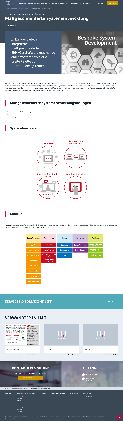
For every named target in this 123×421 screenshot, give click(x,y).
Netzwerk (19, 398)
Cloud (18, 402)
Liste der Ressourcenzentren (29, 355)
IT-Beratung (20, 396)
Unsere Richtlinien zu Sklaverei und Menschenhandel (93, 416)
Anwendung (20, 409)
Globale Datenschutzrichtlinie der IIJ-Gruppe (23, 416)
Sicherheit (19, 400)
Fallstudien (40, 3)
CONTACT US (112, 3)
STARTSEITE (8, 393)
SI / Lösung (20, 407)
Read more (111, 301)
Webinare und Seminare (52, 3)
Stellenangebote (88, 396)
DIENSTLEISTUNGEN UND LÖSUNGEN (20, 8)
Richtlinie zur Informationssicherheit (58, 416)
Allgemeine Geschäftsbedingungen (41, 416)
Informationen (64, 3)
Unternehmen (74, 3)
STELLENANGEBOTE (84, 3)
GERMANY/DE (102, 3)
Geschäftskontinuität (22, 405)
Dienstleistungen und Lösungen (26, 393)
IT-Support (19, 411)
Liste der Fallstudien (71, 355)
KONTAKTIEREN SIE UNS (30, 378)
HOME (8, 8)
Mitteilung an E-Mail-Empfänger (74, 416)
